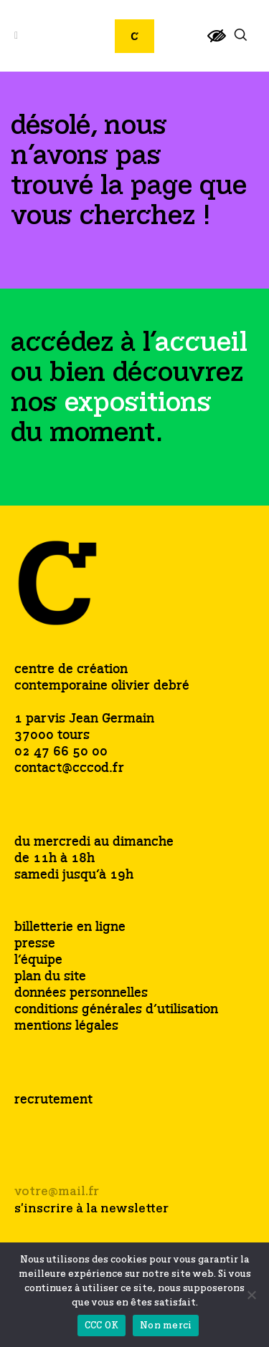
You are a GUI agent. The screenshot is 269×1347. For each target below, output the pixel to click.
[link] (216, 42)
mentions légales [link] (66, 1026)
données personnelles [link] (81, 993)
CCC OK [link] (102, 1326)
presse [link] (34, 944)
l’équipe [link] (38, 960)
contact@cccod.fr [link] (69, 768)
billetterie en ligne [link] (70, 927)
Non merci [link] (166, 1326)
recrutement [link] (53, 1100)
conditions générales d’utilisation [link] (116, 1010)
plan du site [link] (50, 977)
